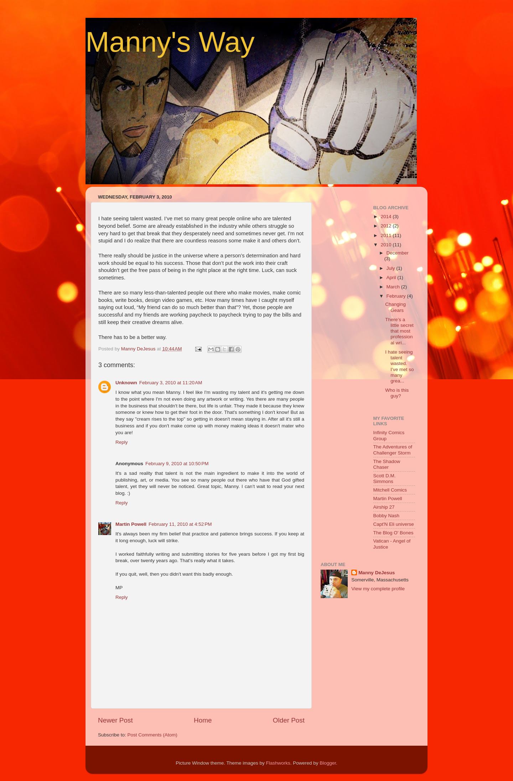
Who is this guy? (397, 393)
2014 (386, 216)
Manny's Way (170, 42)
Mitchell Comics (390, 490)
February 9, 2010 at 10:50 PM (176, 463)
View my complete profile (378, 588)
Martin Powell (130, 524)
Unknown (126, 382)
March (394, 286)
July (392, 268)
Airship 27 (384, 507)
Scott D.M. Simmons (384, 478)
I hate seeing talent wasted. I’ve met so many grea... (399, 366)
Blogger (328, 763)
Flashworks (278, 763)
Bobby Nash (386, 515)
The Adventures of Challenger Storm (393, 449)
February (397, 296)
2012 (386, 225)
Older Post (289, 720)
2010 (386, 244)
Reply (121, 442)
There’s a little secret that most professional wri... (399, 331)
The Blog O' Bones (393, 532)
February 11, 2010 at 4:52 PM (180, 524)
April (392, 277)
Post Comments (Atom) (152, 735)
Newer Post (115, 720)
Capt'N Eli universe (393, 524)
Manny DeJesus (376, 572)
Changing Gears (395, 307)
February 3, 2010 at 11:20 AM (170, 382)
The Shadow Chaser (386, 464)
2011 (386, 235)
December (398, 253)
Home (203, 720)
